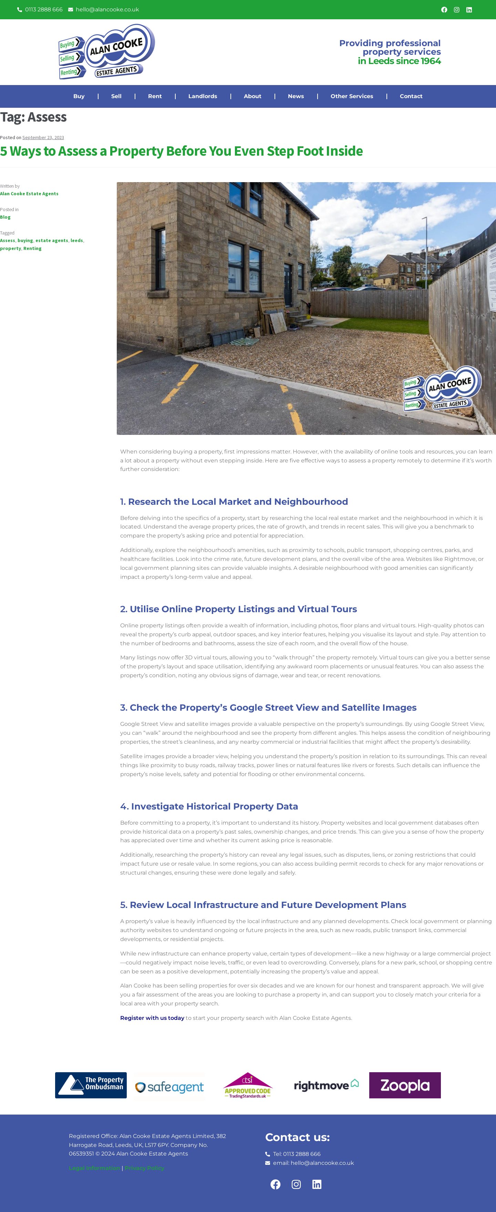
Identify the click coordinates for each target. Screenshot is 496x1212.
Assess (7, 240)
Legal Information (94, 1168)
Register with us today (152, 1018)
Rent (155, 96)
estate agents (51, 240)
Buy (79, 96)
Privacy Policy (144, 1168)
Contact (411, 96)
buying (25, 240)
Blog (5, 217)
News (296, 96)
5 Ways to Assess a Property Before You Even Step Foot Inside (181, 150)
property (10, 248)
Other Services (352, 96)
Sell (116, 96)
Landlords (202, 96)
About (252, 96)
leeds (77, 240)
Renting (32, 248)
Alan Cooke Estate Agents (29, 193)
